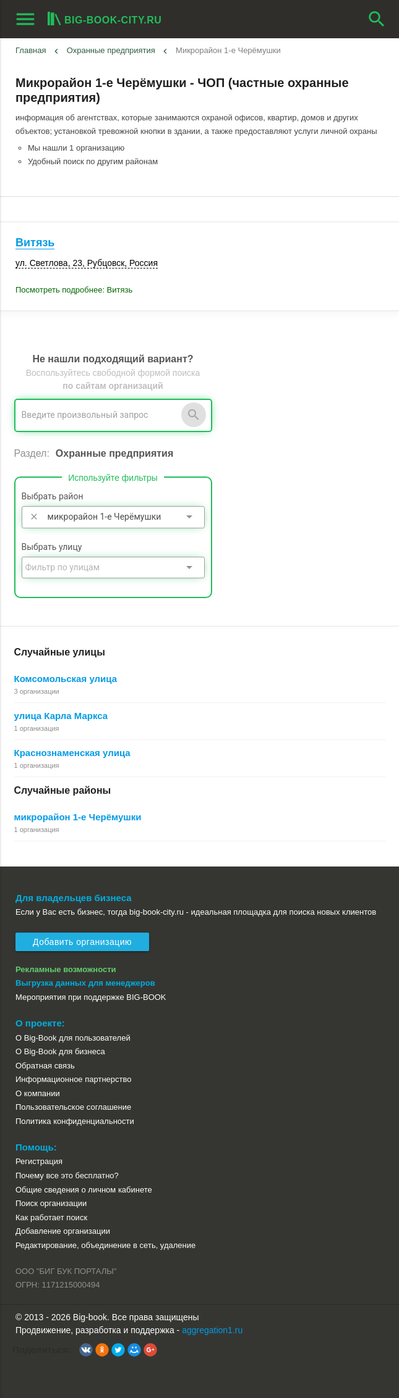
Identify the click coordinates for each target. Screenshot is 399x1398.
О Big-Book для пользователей (73, 1037)
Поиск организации (51, 1203)
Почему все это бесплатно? (67, 1175)
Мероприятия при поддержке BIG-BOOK (90, 997)
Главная (30, 50)
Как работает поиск (51, 1217)
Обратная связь (45, 1065)
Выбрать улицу (52, 547)
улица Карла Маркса (61, 715)
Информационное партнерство (73, 1079)
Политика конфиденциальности (74, 1121)
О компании (37, 1093)
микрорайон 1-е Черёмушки (78, 817)
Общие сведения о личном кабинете (83, 1189)
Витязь (34, 242)
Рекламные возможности (65, 969)
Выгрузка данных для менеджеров (85, 983)
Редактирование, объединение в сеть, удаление (105, 1245)
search (376, 19)
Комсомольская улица (66, 678)
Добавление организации (62, 1231)
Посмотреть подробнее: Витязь (73, 289)
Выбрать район (53, 496)
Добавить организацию (82, 942)
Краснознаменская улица (72, 752)
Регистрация (38, 1161)
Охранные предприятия (111, 50)
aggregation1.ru (212, 1330)
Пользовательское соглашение (73, 1107)
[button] (86, 1350)
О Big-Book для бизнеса (60, 1051)
